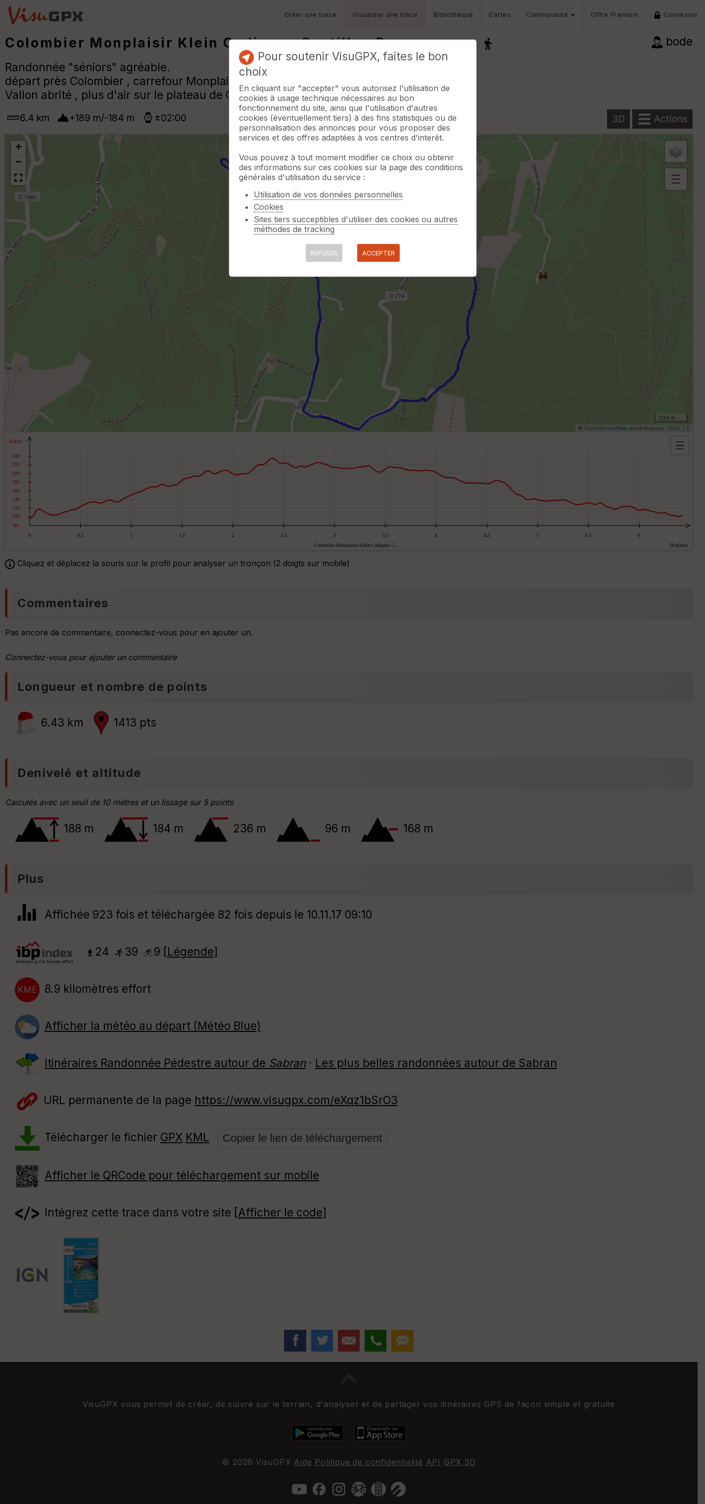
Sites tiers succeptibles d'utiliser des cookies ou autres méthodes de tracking (356, 224)
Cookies (268, 207)
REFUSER (324, 253)
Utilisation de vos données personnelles (328, 194)
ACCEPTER (378, 253)
